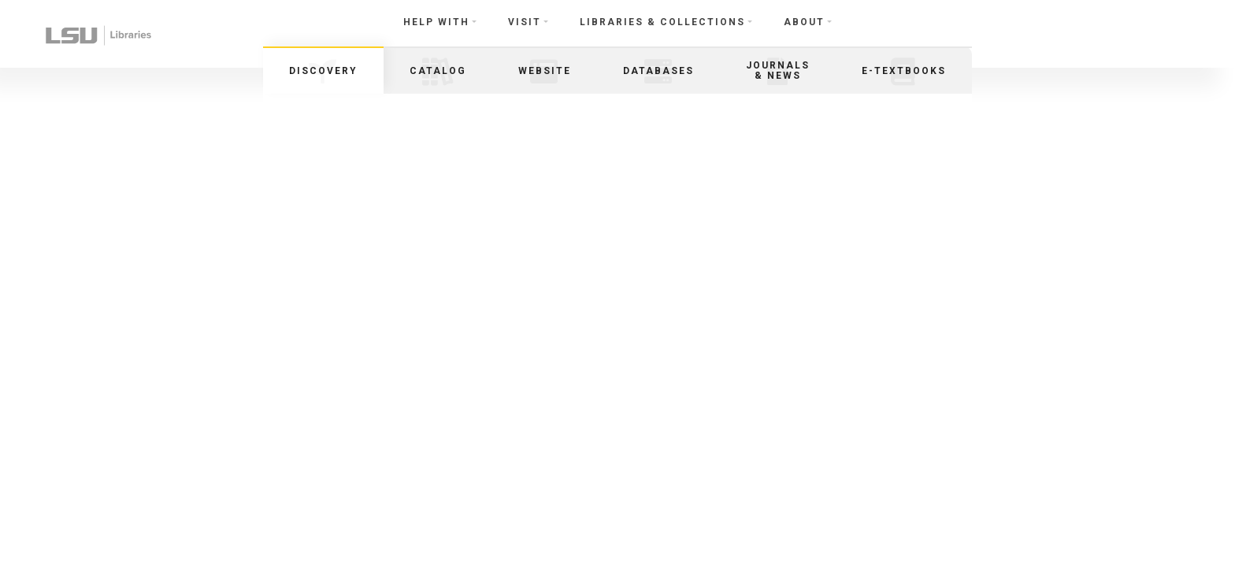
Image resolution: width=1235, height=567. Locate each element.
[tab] (323, 70)
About (804, 22)
